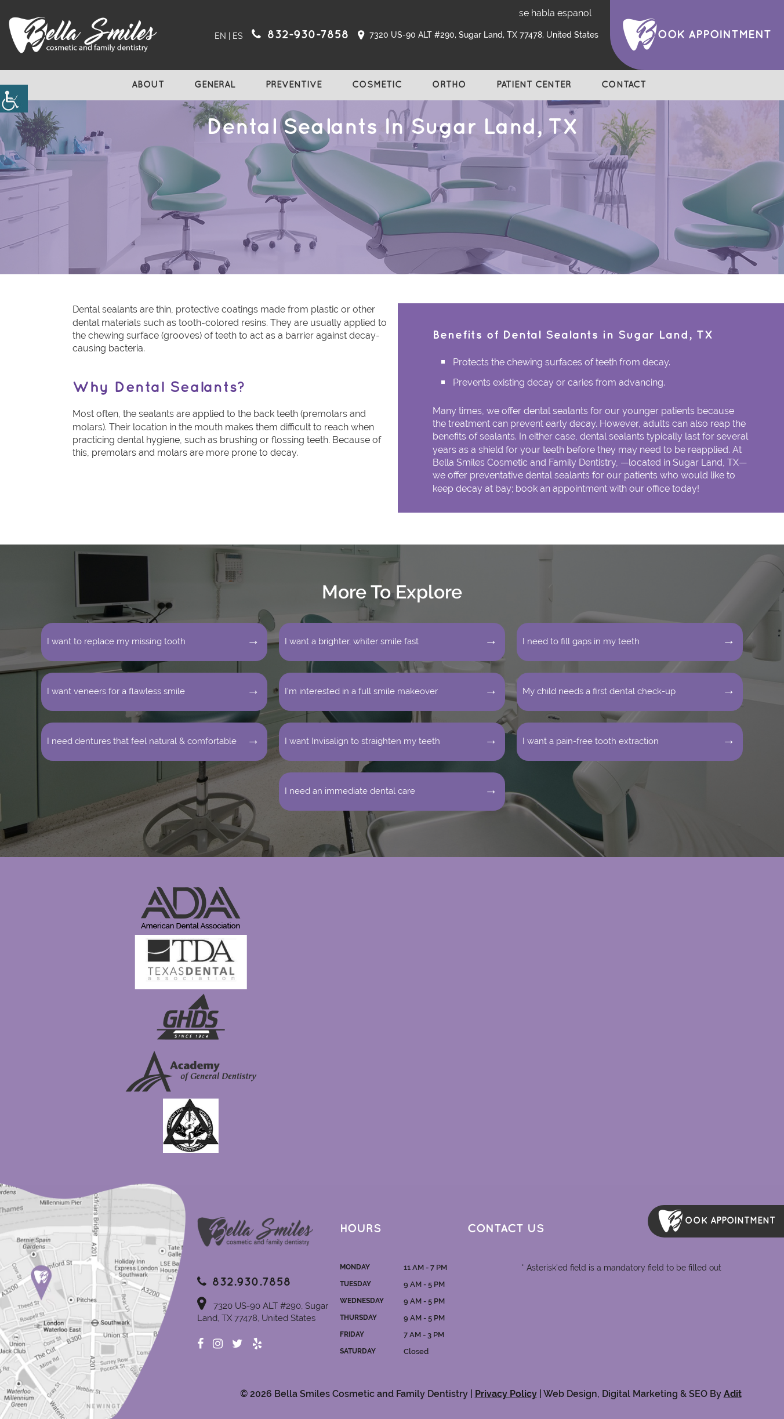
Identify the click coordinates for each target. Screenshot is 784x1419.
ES (238, 36)
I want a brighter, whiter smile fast (352, 641)
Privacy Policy (506, 1393)
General (214, 85)
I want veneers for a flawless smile (116, 691)
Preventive (294, 85)
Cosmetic (377, 85)
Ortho (449, 85)
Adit (733, 1393)
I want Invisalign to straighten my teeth (362, 741)
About (148, 85)
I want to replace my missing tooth (116, 641)
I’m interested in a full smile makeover (361, 691)
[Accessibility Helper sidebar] (14, 98)
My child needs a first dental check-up (599, 691)
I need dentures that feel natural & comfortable (142, 741)
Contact (623, 85)
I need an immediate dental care (350, 791)
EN (220, 36)
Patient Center (533, 85)
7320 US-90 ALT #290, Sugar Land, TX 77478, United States (478, 35)
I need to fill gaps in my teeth (581, 641)
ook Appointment (714, 35)
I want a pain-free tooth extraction (590, 741)
